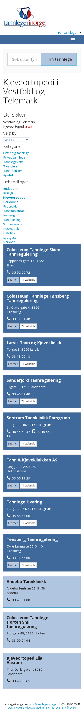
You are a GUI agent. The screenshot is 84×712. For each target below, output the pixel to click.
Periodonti (11, 202)
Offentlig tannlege (16, 153)
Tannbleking (12, 219)
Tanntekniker (12, 171)
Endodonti (10, 188)
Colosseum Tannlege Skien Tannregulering (33, 252)
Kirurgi (8, 193)
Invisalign (10, 215)
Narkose (9, 242)
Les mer (13, 279)
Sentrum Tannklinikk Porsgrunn (38, 418)
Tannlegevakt (13, 162)
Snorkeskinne (12, 224)
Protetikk (10, 206)
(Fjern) (28, 126)
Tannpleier (11, 166)
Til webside (28, 279)
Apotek (8, 175)
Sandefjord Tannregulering (34, 380)
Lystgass (10, 237)
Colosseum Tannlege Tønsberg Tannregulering (38, 298)
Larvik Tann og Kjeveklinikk (34, 343)
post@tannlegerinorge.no (44, 704)
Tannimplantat (13, 211)
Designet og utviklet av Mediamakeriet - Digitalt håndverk (42, 707)
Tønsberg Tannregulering (32, 539)
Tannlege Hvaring (24, 502)
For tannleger (69, 32)
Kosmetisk (11, 228)
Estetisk (9, 233)
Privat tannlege (14, 157)
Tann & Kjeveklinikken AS (32, 460)
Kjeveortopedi (14, 197)
